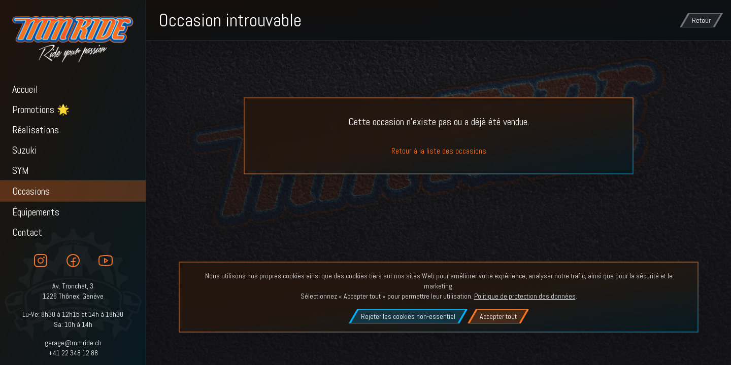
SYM (20, 170)
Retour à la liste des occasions (438, 150)
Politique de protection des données (525, 296)
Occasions (31, 191)
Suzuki (24, 150)
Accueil (25, 89)
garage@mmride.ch (73, 342)
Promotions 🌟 (41, 109)
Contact (27, 232)
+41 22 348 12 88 (73, 352)
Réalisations (35, 129)
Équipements (35, 211)
